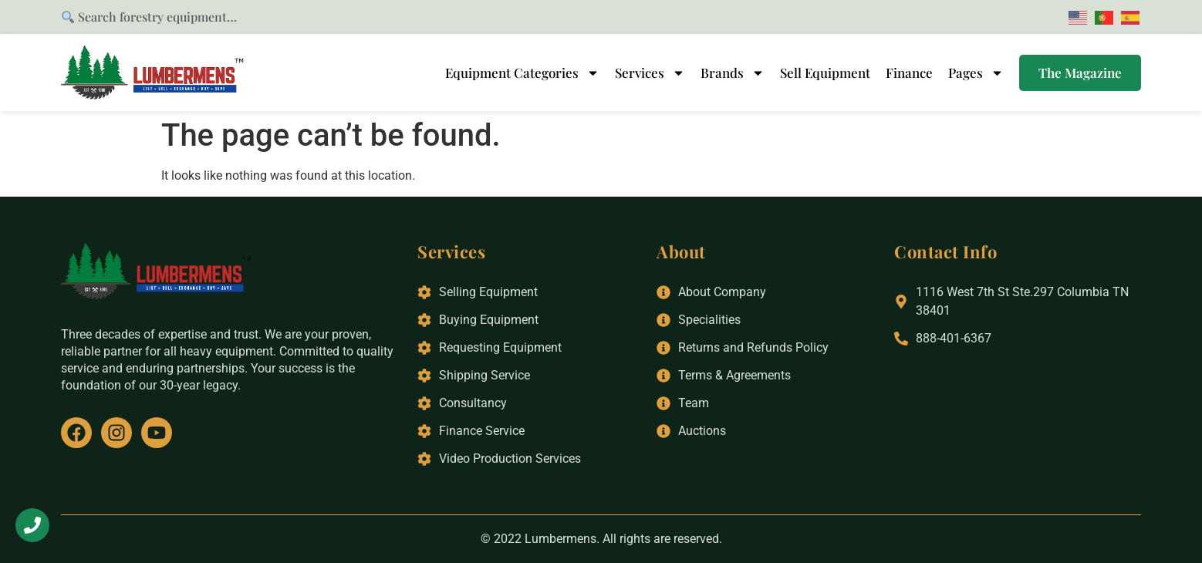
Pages (976, 72)
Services (650, 72)
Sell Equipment (825, 72)
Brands (733, 72)
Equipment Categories (522, 72)
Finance (909, 72)
